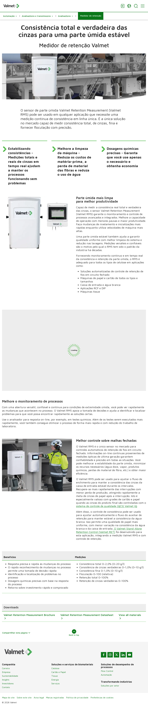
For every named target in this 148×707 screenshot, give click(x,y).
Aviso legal (39, 697)
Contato (6, 687)
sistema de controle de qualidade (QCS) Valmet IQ (106, 506)
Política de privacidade (77, 697)
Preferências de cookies (102, 697)
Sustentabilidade (10, 676)
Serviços (55, 683)
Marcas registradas (55, 697)
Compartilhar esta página (16, 632)
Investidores (8, 683)
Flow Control (107, 671)
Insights (5, 679)
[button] (10, 16)
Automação (106, 675)
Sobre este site (24, 697)
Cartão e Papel (58, 672)
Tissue (54, 676)
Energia (55, 679)
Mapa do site (8, 697)
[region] (74, 613)
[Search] (135, 6)
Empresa (6, 672)
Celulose (55, 668)
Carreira (6, 668)
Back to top (74, 632)
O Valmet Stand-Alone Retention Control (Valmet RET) (109, 530)
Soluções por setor (110, 685)
